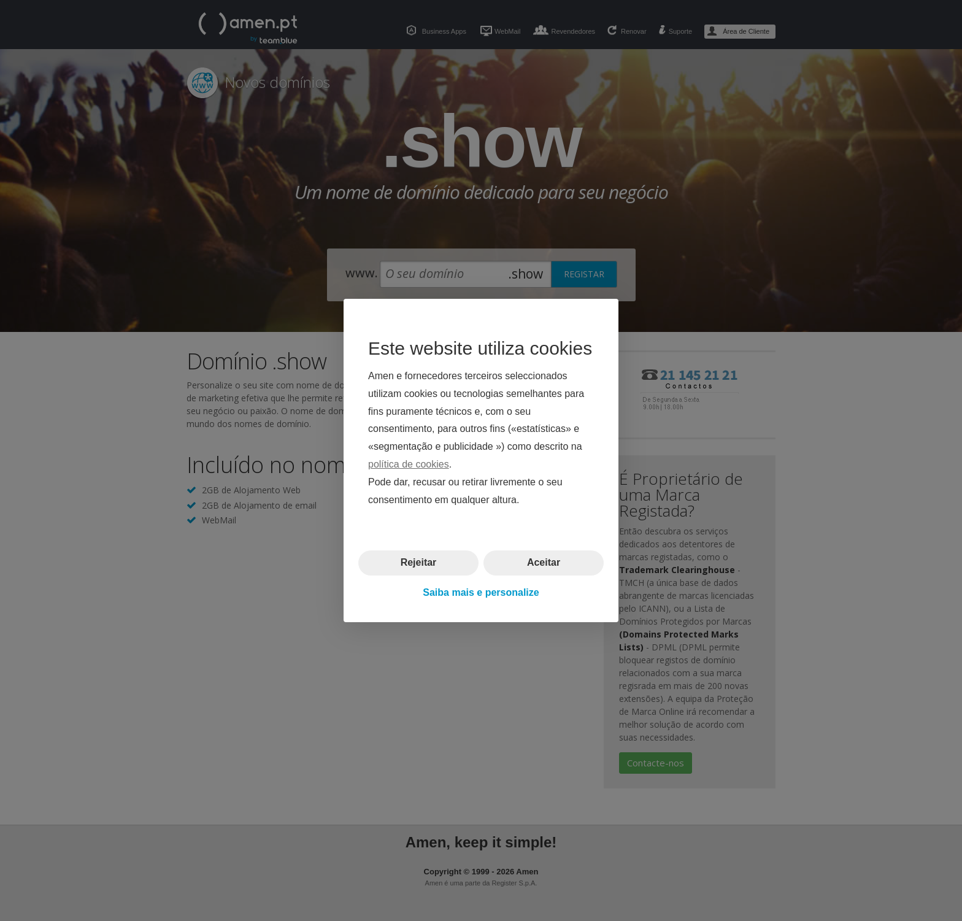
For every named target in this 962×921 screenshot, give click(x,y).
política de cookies (408, 464)
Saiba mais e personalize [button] (481, 592)
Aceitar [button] (543, 562)
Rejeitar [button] (419, 562)
